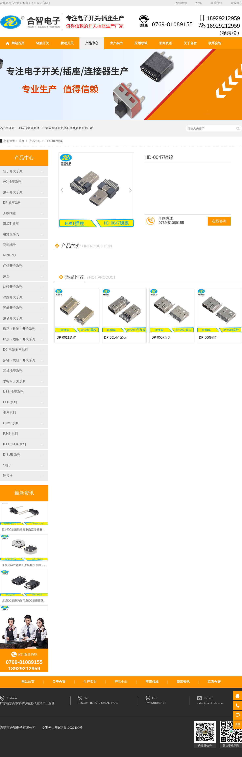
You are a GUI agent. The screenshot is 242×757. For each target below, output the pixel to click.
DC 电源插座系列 (15, 349)
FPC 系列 (10, 402)
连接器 (8, 475)
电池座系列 (11, 234)
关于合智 (190, 43)
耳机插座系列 (12, 370)
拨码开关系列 (12, 192)
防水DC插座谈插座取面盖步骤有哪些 (25, 531)
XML (199, 2)
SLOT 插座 (11, 223)
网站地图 (181, 2)
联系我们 (216, 2)
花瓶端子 (9, 244)
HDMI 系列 (11, 423)
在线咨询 (219, 221)
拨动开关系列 (12, 318)
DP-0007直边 (161, 337)
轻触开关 (42, 43)
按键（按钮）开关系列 (19, 360)
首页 (22, 141)
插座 (6, 276)
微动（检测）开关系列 (19, 328)
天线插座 (9, 213)
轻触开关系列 (12, 307)
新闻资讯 (165, 43)
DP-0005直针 (208, 337)
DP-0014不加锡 (115, 337)
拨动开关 (67, 43)
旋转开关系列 (12, 286)
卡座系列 (9, 412)
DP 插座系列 (12, 202)
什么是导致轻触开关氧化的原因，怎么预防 (28, 566)
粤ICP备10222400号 (68, 727)
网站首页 (17, 43)
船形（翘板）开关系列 (19, 339)
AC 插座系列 (12, 181)
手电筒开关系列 (14, 381)
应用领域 (141, 43)
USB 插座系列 (13, 391)
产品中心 (91, 43)
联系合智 (214, 43)
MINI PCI (9, 255)
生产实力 (116, 43)
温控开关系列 (12, 297)
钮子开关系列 (12, 171)
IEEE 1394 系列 (14, 444)
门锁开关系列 (12, 265)
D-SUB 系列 (11, 454)
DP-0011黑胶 (66, 337)
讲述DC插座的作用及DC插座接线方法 (25, 602)
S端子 (7, 465)
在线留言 (236, 2)
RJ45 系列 (10, 433)
